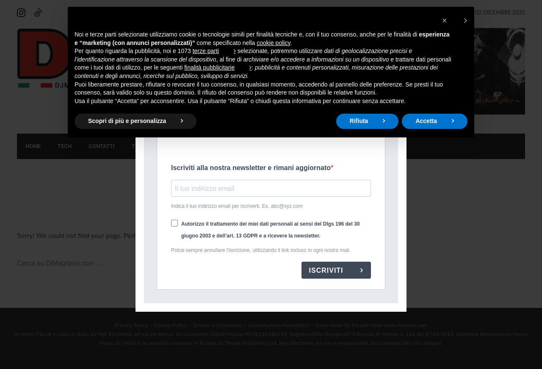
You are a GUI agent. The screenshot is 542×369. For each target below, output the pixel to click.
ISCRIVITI (327, 270)
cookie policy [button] (273, 42)
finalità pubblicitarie (209, 67)
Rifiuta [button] (359, 120)
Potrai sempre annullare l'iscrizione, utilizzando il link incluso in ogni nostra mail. (261, 250)
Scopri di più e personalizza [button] (127, 120)
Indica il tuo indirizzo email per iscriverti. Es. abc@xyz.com (237, 206)
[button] (454, 20)
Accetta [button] (426, 120)
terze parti (206, 51)
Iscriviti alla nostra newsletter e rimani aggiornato (251, 167)
